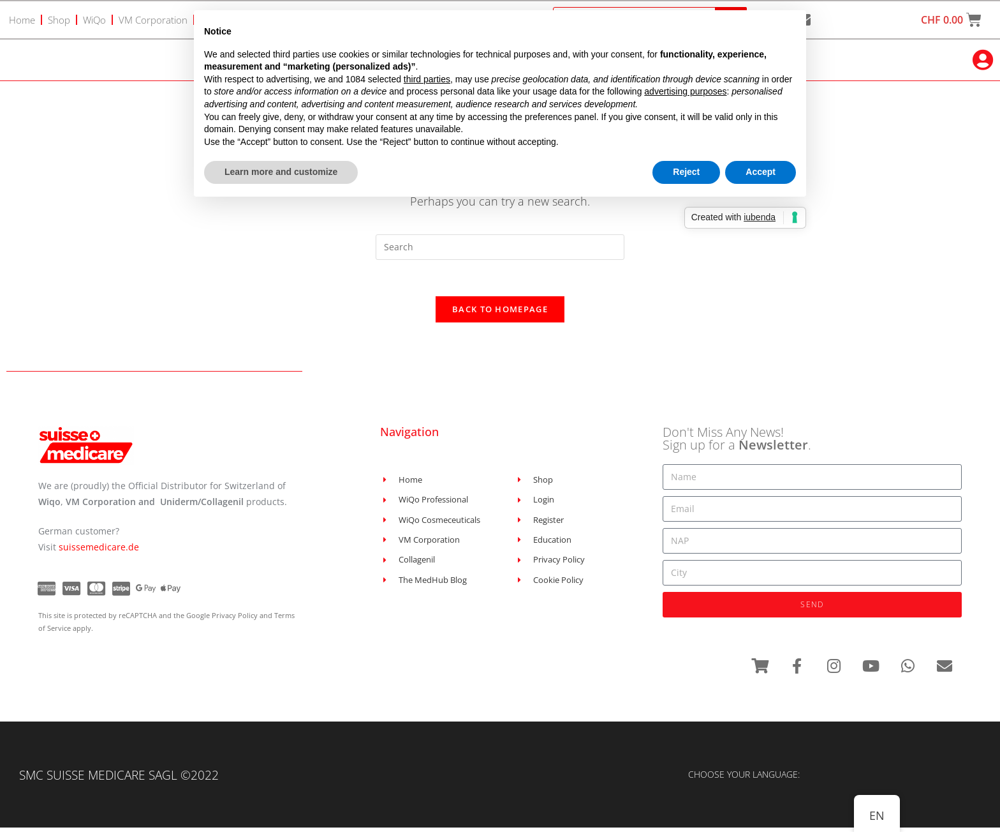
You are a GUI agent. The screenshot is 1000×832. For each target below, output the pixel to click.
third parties (427, 79)
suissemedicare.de (99, 550)
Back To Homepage (500, 312)
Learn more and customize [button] (280, 172)
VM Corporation (153, 19)
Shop (59, 19)
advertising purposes (685, 91)
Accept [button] (761, 172)
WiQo (94, 19)
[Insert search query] (500, 248)
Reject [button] (686, 172)
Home (22, 19)
